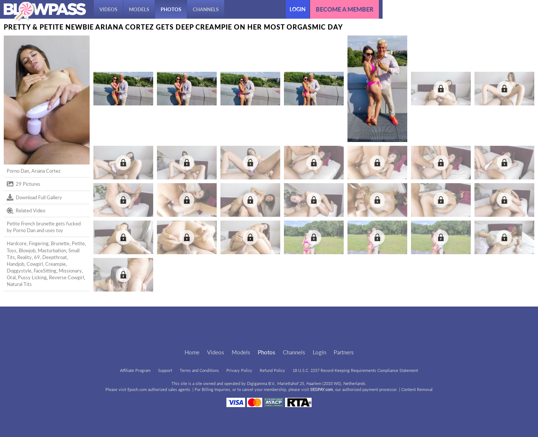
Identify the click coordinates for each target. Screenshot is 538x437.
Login (298, 9)
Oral (11, 277)
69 (37, 257)
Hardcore (17, 243)
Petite (78, 243)
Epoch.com (137, 389)
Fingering (39, 243)
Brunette (60, 243)
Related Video (26, 210)
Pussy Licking (32, 277)
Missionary (70, 271)
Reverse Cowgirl (66, 277)
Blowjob (27, 250)
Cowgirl (35, 264)
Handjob (15, 264)
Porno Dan (18, 171)
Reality (24, 257)
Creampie (55, 264)
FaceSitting (45, 271)
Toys (11, 250)
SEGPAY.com (321, 389)
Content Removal (417, 389)
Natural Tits (19, 284)
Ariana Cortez (46, 171)
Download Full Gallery (34, 197)
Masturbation (52, 250)
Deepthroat (54, 257)
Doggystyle (19, 271)
